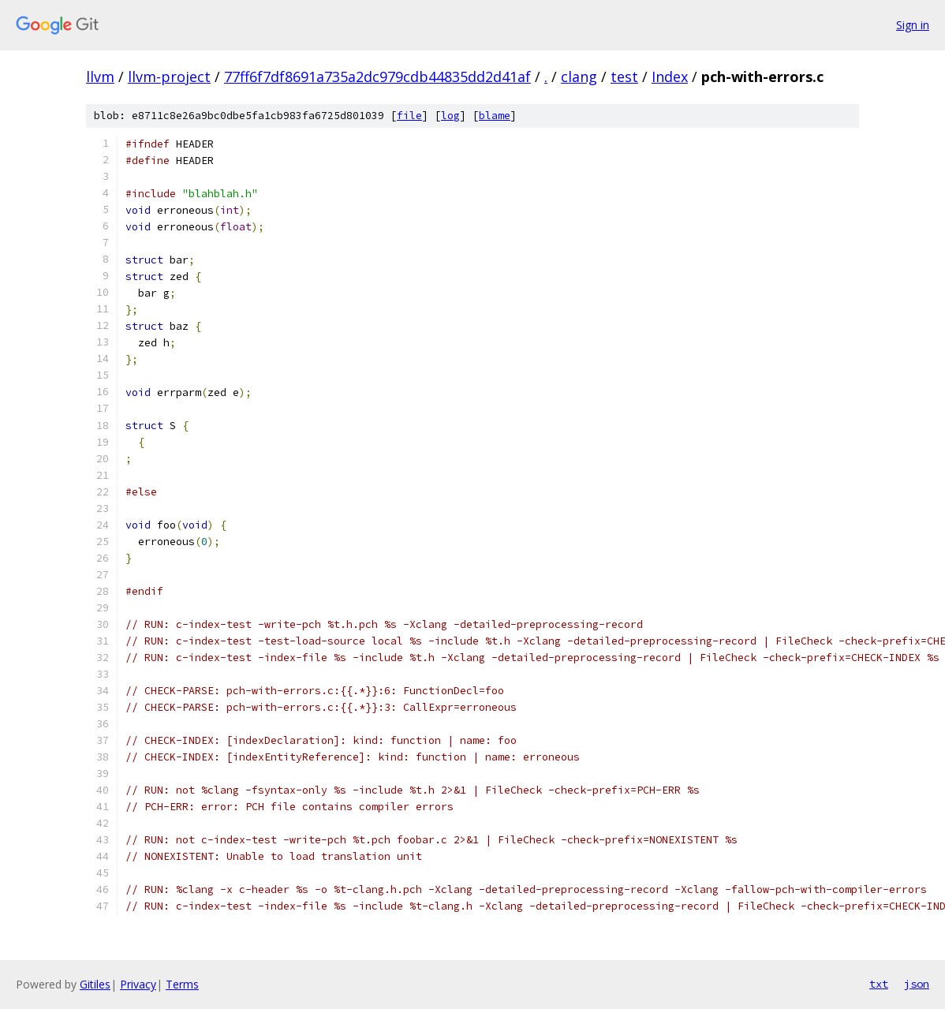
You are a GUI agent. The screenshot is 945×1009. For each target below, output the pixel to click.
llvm (100, 76)
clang (579, 76)
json (916, 984)
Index (670, 76)
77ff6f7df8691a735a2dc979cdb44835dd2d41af (377, 76)
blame (494, 115)
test (624, 76)
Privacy (138, 984)
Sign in (912, 24)
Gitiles (95, 984)
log (450, 115)
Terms (182, 984)
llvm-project (169, 76)
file (409, 115)
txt (878, 984)
